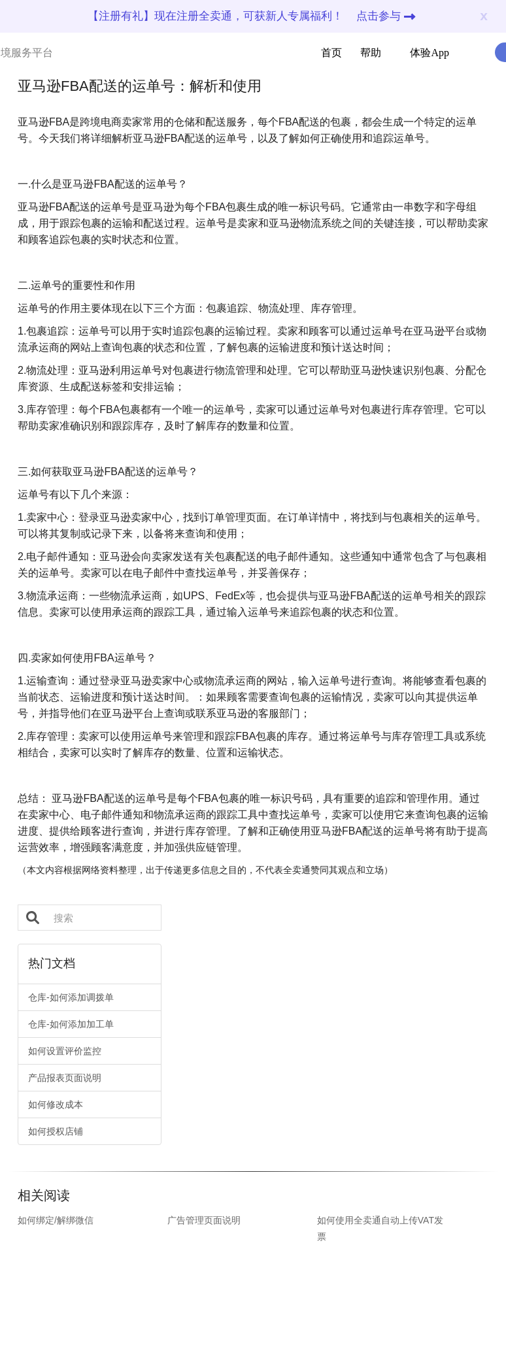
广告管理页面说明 (204, 1220)
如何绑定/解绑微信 (55, 1220)
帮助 (363, 52)
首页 (331, 52)
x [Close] (484, 15)
